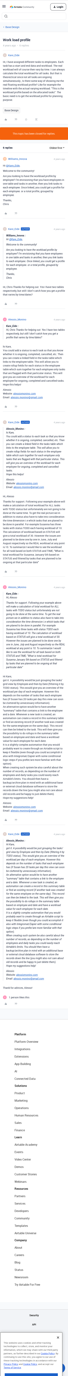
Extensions (22, 1056)
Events (19, 1152)
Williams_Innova (17, 159)
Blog (17, 1262)
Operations (22, 1108)
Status (19, 1270)
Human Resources (26, 1115)
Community (22, 1218)
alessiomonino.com (24, 393)
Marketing (21, 1101)
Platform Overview (26, 1042)
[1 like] (16, 997)
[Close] (58, 1345)
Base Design (12, 27)
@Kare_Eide (13, 165)
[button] (4, 7)
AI (16, 1071)
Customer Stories (26, 1174)
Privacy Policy (11, 1371)
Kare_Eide (13, 55)
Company (21, 1240)
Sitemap (34, 1333)
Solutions (21, 1086)
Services (20, 1203)
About (18, 1248)
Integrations (22, 1049)
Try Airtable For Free (27, 1285)
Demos (19, 1167)
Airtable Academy (26, 1145)
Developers (22, 1211)
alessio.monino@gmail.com (27, 397)
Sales (18, 1123)
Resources (21, 1189)
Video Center (23, 1159)
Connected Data (25, 1079)
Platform (20, 1034)
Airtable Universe (25, 1233)
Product (20, 1093)
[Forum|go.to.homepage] (22, 7)
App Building (23, 1064)
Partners (20, 1196)
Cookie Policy (48, 1360)
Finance (20, 1130)
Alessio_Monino (17, 319)
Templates (21, 1226)
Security (34, 1315)
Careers (19, 1255)
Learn (18, 1137)
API (34, 1324)
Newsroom (21, 1277)
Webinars (20, 1182)
